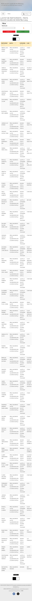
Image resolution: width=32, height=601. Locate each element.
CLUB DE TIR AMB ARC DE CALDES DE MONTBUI (22, 585)
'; (16, 5)
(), (18, 587)
